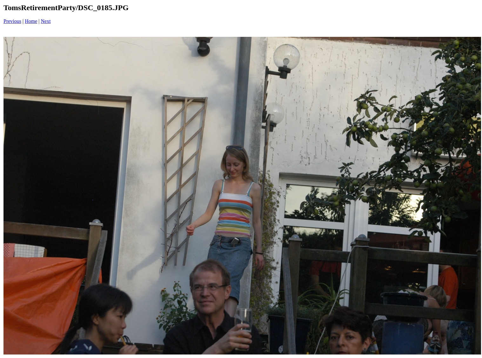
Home (31, 21)
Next (46, 21)
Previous (12, 21)
